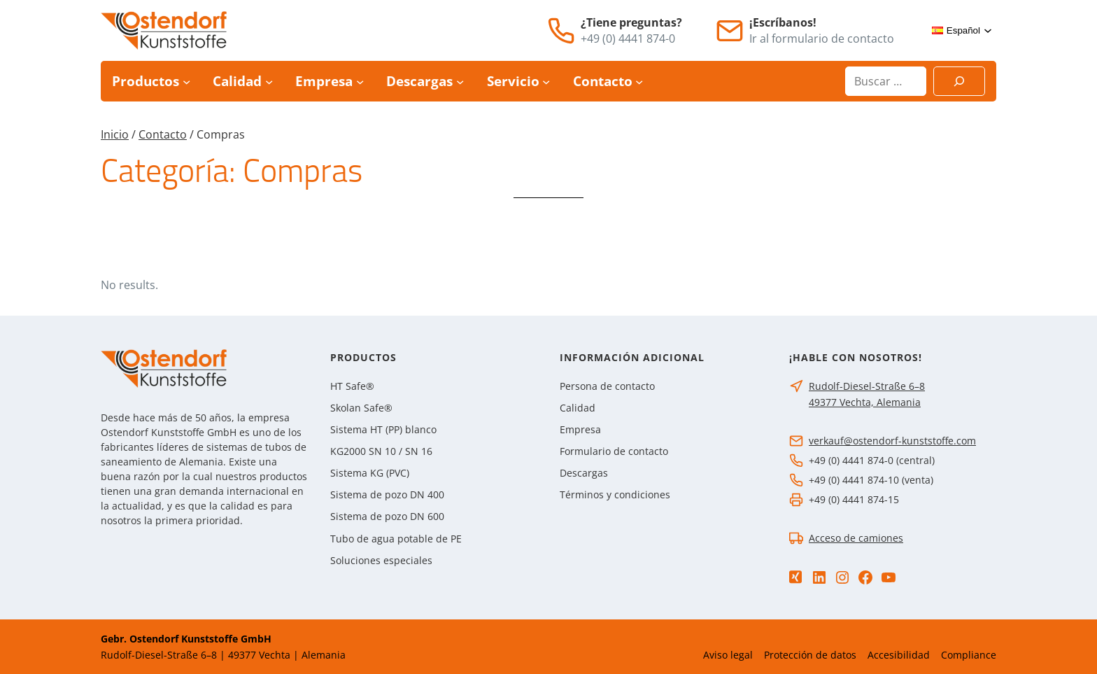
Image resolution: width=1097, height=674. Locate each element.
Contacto (163, 134)
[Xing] (795, 577)
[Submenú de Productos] (186, 81)
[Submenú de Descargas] (460, 81)
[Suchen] (959, 81)
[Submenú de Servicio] (546, 81)
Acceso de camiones (856, 538)
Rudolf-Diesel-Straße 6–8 (867, 386)
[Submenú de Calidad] (269, 81)
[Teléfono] (561, 31)
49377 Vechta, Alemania (865, 402)
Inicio (115, 134)
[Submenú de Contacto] (639, 81)
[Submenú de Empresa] (360, 81)
